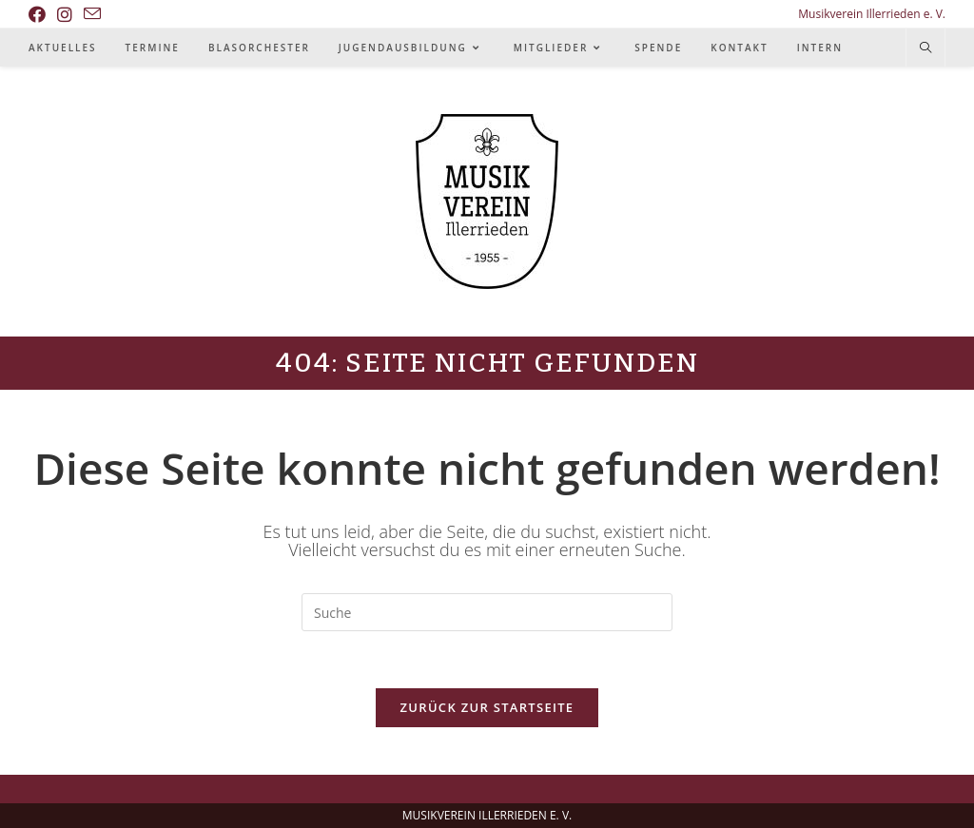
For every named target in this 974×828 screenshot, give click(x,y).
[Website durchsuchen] (925, 48)
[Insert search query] (487, 612)
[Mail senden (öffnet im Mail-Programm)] (92, 14)
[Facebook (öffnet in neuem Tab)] (40, 14)
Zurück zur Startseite (487, 707)
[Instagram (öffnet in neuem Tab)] (64, 14)
